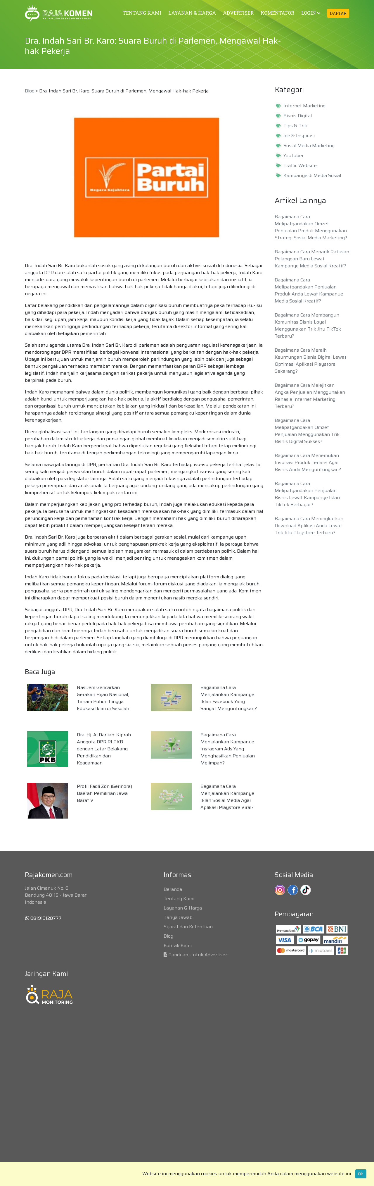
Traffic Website (300, 165)
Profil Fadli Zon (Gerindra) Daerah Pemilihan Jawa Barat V (104, 793)
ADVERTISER (238, 13)
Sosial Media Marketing (309, 145)
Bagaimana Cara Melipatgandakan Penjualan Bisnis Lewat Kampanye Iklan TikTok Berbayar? (307, 494)
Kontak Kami (178, 945)
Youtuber (293, 155)
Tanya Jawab (178, 917)
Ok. (361, 1173)
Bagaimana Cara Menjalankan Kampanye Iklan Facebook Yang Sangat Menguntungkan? (228, 698)
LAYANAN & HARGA (192, 13)
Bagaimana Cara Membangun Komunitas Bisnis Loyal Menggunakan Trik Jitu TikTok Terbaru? (308, 325)
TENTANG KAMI (142, 13)
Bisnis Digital (297, 115)
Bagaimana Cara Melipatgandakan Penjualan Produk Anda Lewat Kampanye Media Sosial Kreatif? (309, 290)
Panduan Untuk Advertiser (197, 954)
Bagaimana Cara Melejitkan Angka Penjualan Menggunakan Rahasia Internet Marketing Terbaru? (310, 395)
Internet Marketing (304, 105)
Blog (29, 90)
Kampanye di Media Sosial (312, 175)
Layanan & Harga (183, 908)
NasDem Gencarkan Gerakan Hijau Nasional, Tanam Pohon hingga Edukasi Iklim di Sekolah (103, 698)
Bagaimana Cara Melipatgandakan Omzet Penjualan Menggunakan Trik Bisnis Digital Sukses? (307, 431)
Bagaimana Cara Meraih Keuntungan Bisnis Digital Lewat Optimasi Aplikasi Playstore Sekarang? (311, 360)
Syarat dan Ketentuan (188, 926)
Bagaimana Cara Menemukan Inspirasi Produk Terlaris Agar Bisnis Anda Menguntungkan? (308, 462)
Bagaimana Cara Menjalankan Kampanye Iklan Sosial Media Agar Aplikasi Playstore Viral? (227, 797)
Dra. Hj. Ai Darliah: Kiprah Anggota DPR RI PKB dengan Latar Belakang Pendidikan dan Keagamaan (104, 748)
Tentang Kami (179, 898)
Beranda (173, 889)
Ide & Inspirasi (299, 135)
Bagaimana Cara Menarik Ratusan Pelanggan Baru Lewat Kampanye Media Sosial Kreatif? (312, 258)
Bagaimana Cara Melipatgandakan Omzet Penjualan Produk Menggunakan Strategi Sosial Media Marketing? (311, 227)
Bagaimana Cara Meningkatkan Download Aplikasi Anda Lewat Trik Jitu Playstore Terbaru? (309, 525)
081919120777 (43, 918)
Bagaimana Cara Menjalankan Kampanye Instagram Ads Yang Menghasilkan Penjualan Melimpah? (227, 748)
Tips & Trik (295, 125)
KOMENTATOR (277, 13)
